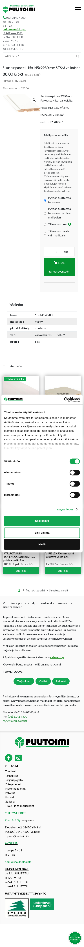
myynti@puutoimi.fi (15, 720)
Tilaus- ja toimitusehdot (19, 805)
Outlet (43, 681)
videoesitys (57, 657)
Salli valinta (42, 532)
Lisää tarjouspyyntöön (59, 267)
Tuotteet (10, 771)
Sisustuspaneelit (58, 590)
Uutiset (9, 797)
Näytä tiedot (65, 509)
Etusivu (19, 590)
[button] (34, 100)
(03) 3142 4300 (15, 17)
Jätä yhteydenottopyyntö (26, 893)
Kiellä (42, 544)
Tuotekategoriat (35, 590)
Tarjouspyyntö (14, 780)
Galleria (10, 801)
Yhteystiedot (13, 784)
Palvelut (61, 681)
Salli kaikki (42, 520)
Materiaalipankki (15, 788)
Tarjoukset (23, 681)
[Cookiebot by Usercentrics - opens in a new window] (64, 399)
